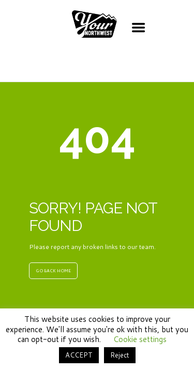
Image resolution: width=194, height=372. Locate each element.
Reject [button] (119, 355)
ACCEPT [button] (79, 355)
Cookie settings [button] (140, 339)
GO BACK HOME (53, 271)
